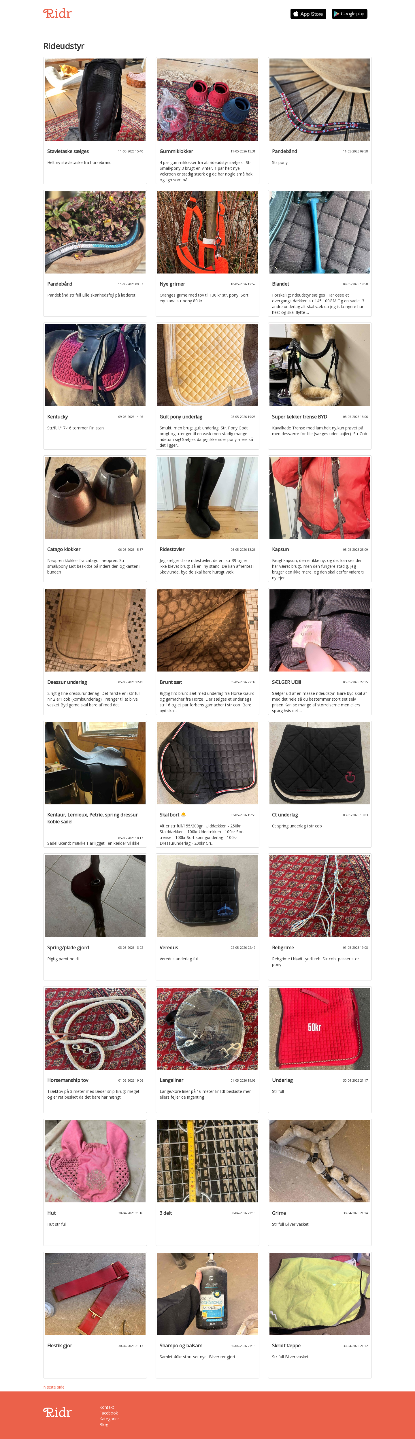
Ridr (57, 13)
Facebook (108, 1413)
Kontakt (106, 1407)
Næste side (54, 1387)
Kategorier (109, 1418)
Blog (103, 1424)
